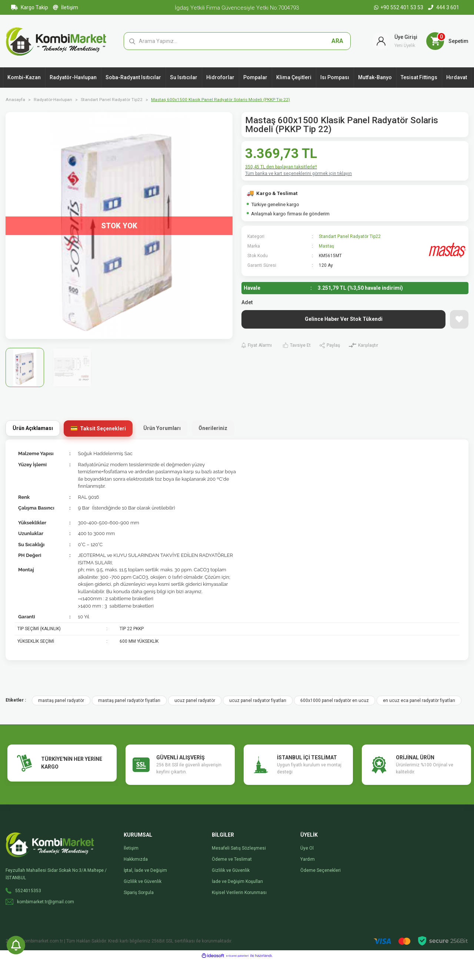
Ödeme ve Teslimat (232, 859)
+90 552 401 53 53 (399, 7)
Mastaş (326, 246)
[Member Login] (394, 41)
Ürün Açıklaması (33, 428)
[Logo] (56, 40)
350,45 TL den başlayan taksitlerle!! (281, 166)
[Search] (237, 41)
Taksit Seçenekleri (103, 428)
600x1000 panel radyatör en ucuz (334, 700)
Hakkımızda (136, 859)
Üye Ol (307, 848)
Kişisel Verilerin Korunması (239, 892)
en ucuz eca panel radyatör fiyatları (419, 700)
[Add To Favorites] (459, 319)
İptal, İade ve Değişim (145, 870)
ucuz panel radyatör (194, 700)
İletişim (65, 7)
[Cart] (447, 41)
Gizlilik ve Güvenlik (142, 881)
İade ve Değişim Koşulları (237, 881)
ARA (337, 40)
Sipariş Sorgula (139, 892)
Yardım (307, 859)
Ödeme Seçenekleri (320, 870)
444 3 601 (443, 7)
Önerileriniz (212, 428)
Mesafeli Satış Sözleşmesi (239, 848)
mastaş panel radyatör (61, 700)
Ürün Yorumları (162, 428)
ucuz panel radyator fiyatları (257, 700)
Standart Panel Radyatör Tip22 (350, 236)
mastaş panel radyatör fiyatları (129, 700)
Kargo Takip (29, 7)
